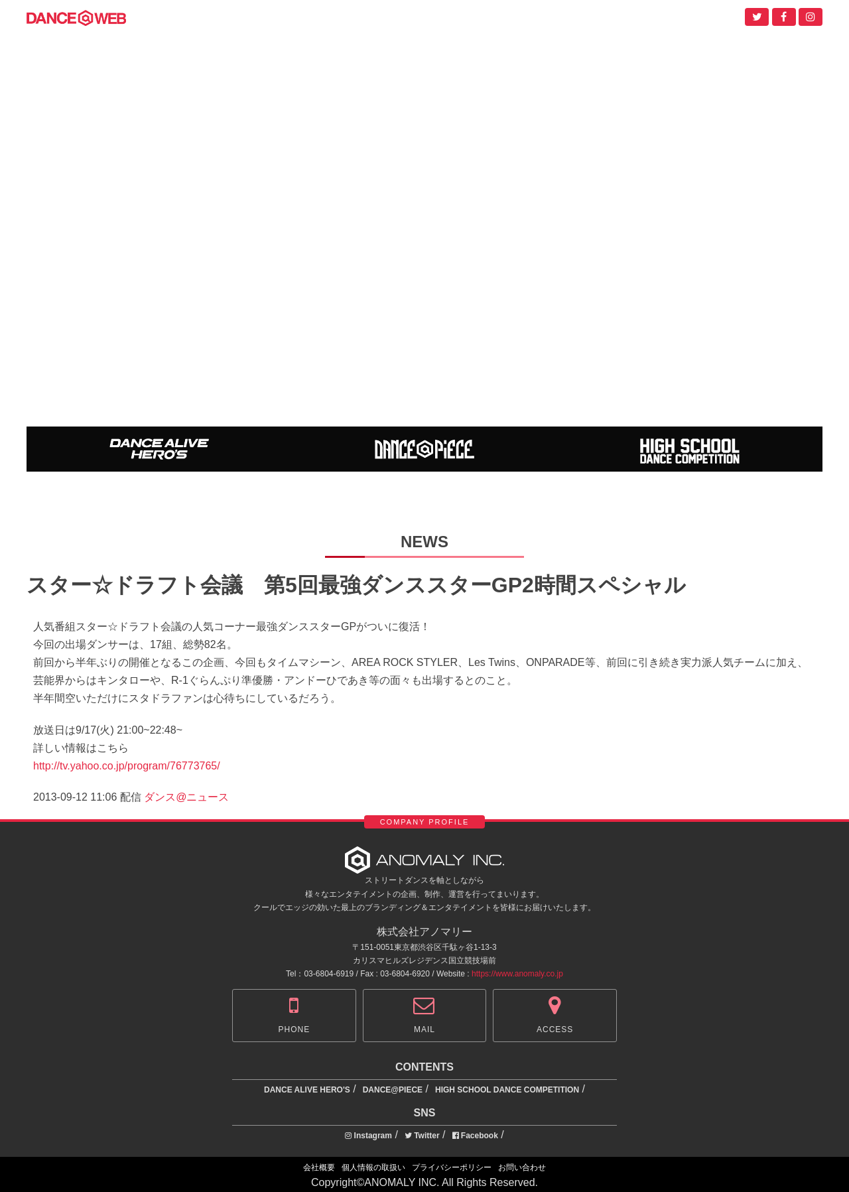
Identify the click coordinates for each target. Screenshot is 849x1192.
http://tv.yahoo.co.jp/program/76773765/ (126, 765)
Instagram (368, 1135)
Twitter (422, 1135)
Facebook (475, 1135)
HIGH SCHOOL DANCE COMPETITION (507, 1089)
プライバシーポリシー (451, 1167)
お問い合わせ (522, 1167)
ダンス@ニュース (186, 797)
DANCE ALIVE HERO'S (307, 1089)
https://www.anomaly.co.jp (517, 973)
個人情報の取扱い (373, 1167)
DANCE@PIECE (393, 1089)
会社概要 (319, 1167)
